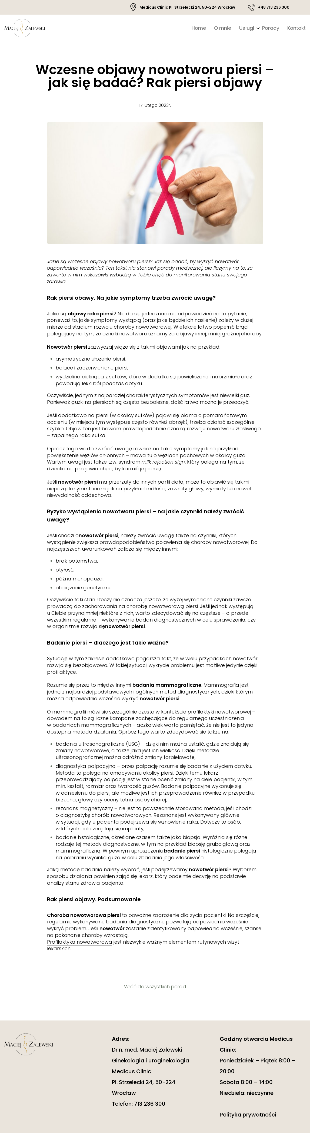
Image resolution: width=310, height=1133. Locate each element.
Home (199, 28)
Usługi (246, 28)
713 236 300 (149, 1104)
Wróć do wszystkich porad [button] (155, 986)
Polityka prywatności (248, 1114)
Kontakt (296, 28)
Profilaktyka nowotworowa (79, 942)
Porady (270, 28)
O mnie (222, 28)
